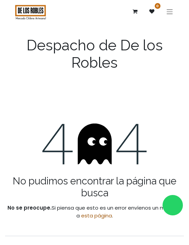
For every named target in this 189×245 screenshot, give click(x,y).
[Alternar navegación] (169, 11)
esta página (96, 215)
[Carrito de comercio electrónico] (135, 11)
